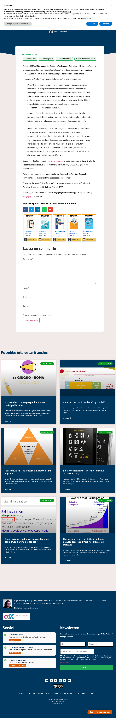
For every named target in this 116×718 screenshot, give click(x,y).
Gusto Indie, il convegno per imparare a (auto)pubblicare (25, 404)
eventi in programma (54, 161)
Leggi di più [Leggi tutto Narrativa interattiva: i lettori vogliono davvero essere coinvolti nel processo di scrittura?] (67, 560)
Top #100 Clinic (16, 635)
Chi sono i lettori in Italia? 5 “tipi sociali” (84, 402)
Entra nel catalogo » (17, 665)
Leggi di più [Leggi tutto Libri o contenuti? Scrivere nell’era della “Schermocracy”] (67, 489)
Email (26, 297)
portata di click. (59, 603)
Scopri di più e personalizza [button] (17, 24)
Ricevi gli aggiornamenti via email (37, 315)
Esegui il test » (15, 640)
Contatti (93, 694)
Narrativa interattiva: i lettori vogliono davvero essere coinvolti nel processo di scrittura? (83, 541)
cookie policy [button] (66, 12)
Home (21, 694)
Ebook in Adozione (18, 660)
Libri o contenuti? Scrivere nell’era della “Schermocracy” (83, 472)
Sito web (26, 306)
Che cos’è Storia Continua (38, 694)
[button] (25, 209)
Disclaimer (80, 694)
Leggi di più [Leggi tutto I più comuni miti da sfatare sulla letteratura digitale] (8, 489)
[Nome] (73, 644)
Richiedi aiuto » (15, 653)
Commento (28, 259)
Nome (26, 288)
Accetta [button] (106, 24)
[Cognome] (100, 644)
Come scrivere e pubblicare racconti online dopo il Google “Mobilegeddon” (27, 540)
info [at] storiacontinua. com (27, 608)
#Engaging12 (28, 196)
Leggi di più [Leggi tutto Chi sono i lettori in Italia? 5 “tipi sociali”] (67, 418)
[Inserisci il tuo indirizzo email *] (77, 651)
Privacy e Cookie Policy (63, 694)
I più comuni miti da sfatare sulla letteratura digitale (28, 472)
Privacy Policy (65, 662)
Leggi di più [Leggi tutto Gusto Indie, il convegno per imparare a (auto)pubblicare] (8, 421)
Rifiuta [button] (92, 24)
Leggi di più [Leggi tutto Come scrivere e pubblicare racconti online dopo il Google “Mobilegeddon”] (8, 557)
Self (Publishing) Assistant (22, 647)
